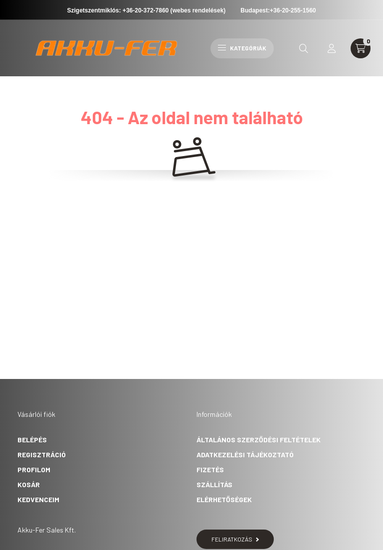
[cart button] (361, 48)
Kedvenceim (38, 499)
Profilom (33, 469)
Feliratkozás (235, 539)
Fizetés (210, 469)
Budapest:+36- (278, 10)
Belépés (32, 439)
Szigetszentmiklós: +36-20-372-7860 (118, 10)
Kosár (28, 484)
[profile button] (332, 48)
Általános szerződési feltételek (258, 439)
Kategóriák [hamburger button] (242, 47)
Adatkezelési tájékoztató (245, 454)
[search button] (304, 48)
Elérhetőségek (224, 499)
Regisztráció (41, 454)
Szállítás (214, 484)
